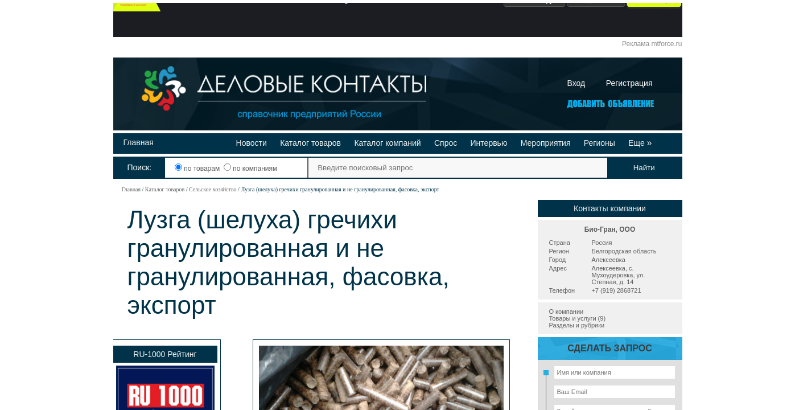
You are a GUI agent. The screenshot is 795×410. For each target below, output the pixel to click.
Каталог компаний (387, 142)
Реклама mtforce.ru (652, 44)
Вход (576, 83)
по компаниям (250, 169)
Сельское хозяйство (213, 189)
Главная (138, 142)
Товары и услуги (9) (577, 318)
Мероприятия (546, 142)
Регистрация (629, 83)
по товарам (198, 169)
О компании (566, 311)
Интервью (489, 142)
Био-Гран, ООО (610, 229)
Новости (251, 142)
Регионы (599, 142)
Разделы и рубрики (577, 325)
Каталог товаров (310, 142)
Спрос (445, 142)
